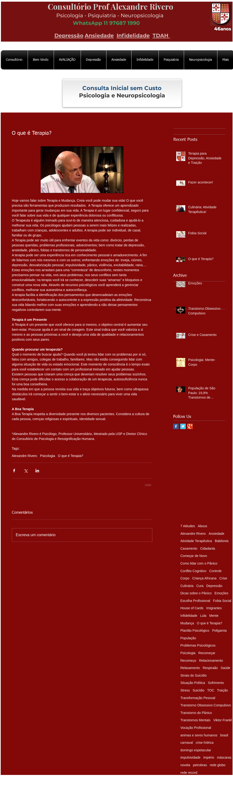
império (208, 757)
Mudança (187, 623)
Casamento (189, 548)
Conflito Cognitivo (193, 571)
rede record (189, 772)
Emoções (221, 593)
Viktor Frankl (222, 720)
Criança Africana (204, 578)
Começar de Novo (193, 556)
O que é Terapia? (70, 456)
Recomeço (188, 660)
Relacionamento (211, 660)
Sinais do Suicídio (193, 675)
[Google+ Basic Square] (190, 426)
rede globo (217, 765)
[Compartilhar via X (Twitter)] (25, 470)
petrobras (200, 765)
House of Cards (191, 608)
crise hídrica (204, 742)
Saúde (225, 668)
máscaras (224, 757)
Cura (199, 586)
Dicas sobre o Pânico (196, 593)
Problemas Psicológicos (198, 645)
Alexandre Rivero (24, 456)
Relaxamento (190, 668)
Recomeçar (206, 653)
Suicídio (198, 690)
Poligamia (219, 630)
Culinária (186, 586)
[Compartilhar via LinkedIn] (37, 470)
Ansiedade (99, 35)
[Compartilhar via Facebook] (14, 470)
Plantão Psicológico (194, 630)
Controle (215, 571)
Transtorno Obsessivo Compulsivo (205, 705)
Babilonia (222, 541)
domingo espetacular (195, 750)
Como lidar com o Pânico (198, 563)
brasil (224, 735)
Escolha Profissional (195, 601)
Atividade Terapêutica (196, 541)
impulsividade (190, 757)
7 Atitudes (187, 526)
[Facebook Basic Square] (176, 426)
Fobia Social (222, 601)
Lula (203, 615)
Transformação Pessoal (197, 698)
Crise (223, 578)
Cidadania (207, 548)
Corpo (184, 578)
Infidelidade (133, 35)
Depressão (68, 35)
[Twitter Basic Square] (183, 426)
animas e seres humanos (198, 735)
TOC (210, 690)
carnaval (186, 742)
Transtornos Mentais (195, 720)
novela (185, 765)
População (188, 638)
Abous (202, 526)
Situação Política (192, 683)
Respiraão (210, 668)
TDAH (161, 35)
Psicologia (47, 456)
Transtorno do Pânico (196, 713)
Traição (222, 690)
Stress (185, 690)
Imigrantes (214, 608)
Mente (214, 615)
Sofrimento (216, 683)
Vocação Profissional (195, 728)
